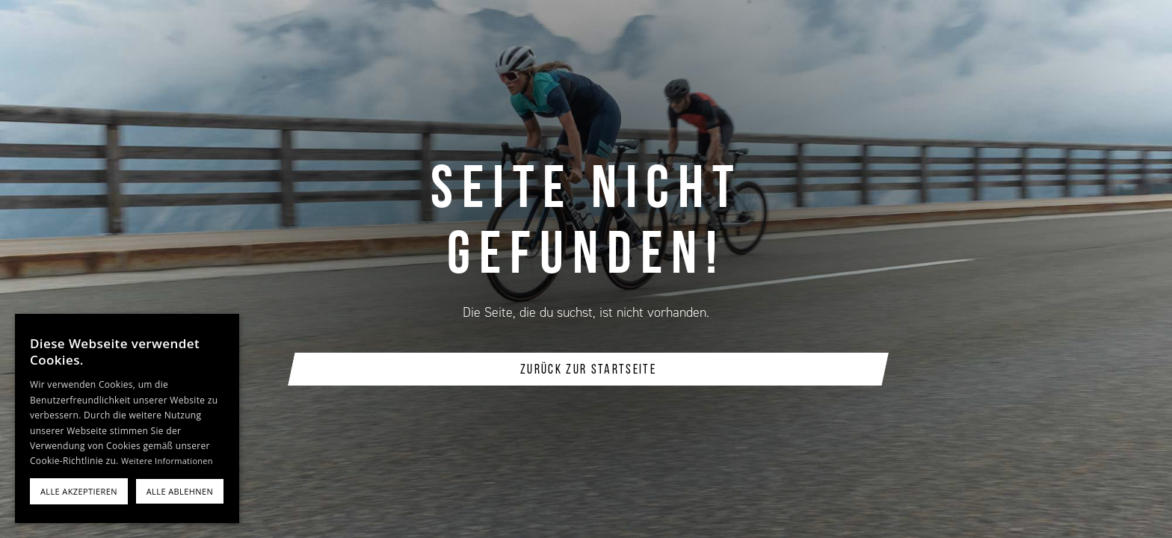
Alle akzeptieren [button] (78, 491)
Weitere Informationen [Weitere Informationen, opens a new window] (167, 460)
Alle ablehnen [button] (179, 491)
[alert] (127, 418)
